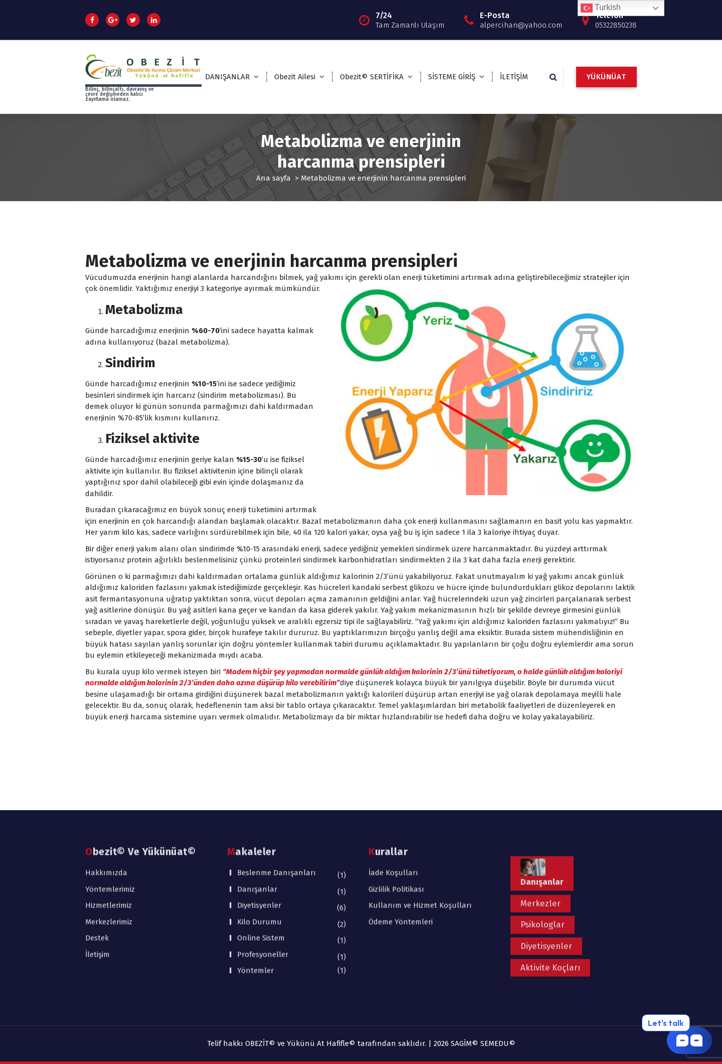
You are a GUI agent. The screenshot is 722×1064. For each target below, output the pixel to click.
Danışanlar (257, 813)
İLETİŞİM (514, 76)
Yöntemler (255, 894)
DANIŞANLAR (227, 76)
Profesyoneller (262, 878)
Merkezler (540, 827)
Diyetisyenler (259, 829)
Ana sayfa (273, 178)
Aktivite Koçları (550, 892)
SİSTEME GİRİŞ (451, 76)
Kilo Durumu (259, 846)
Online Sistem (261, 862)
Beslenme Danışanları (276, 797)
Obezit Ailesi (294, 76)
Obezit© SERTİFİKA (372, 76)
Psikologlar (542, 849)
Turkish (601, 8)
